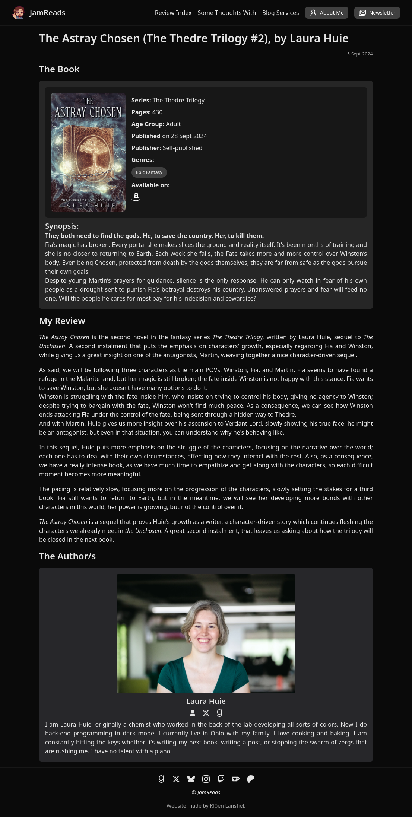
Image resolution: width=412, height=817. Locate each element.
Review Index (173, 13)
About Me (327, 12)
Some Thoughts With (227, 13)
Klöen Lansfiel (227, 805)
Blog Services (280, 13)
